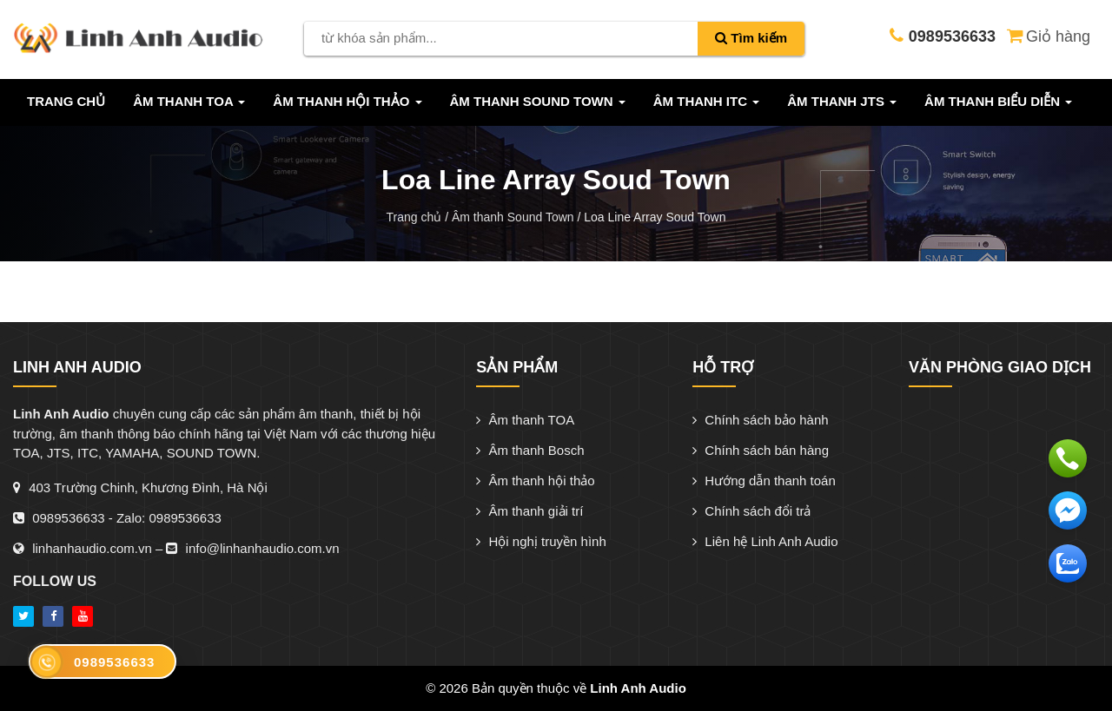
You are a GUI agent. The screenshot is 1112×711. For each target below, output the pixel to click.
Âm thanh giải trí (529, 511)
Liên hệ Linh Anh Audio (764, 541)
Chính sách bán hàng (760, 450)
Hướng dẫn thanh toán (764, 480)
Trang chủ (66, 101)
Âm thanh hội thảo (535, 480)
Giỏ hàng (1047, 34)
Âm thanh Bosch (530, 450)
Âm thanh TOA (525, 419)
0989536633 (68, 517)
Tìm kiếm (751, 37)
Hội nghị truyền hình (541, 541)
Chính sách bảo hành (760, 419)
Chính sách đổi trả (751, 511)
